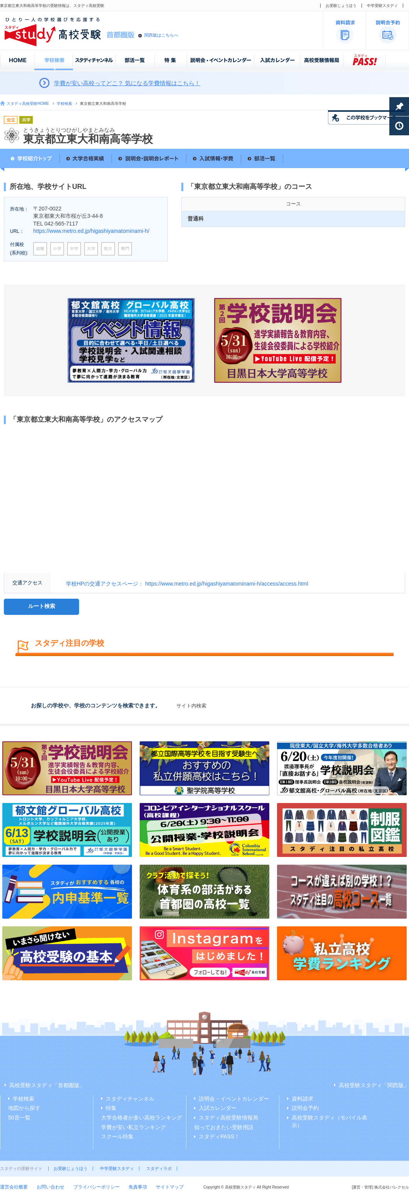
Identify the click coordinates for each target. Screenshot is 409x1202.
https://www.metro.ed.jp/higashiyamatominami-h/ (91, 231)
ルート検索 (41, 606)
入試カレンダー (218, 1108)
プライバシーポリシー (96, 1187)
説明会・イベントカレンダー (234, 1099)
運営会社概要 (14, 1187)
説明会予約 (305, 1108)
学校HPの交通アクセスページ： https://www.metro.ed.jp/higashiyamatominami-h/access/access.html (187, 584)
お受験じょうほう (341, 5)
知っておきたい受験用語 (224, 1127)
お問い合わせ (50, 1187)
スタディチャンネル (130, 1099)
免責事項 (137, 1187)
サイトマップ (170, 1187)
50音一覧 (19, 1117)
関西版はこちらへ (161, 35)
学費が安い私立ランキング (133, 1127)
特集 (111, 1108)
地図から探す (24, 1108)
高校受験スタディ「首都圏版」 (47, 1085)
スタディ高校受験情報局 (228, 1117)
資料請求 (302, 1099)
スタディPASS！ (219, 1136)
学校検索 (64, 103)
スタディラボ (159, 1168)
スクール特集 (117, 1136)
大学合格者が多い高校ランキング (141, 1117)
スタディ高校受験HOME (28, 103)
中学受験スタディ (382, 5)
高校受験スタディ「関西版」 (374, 1085)
